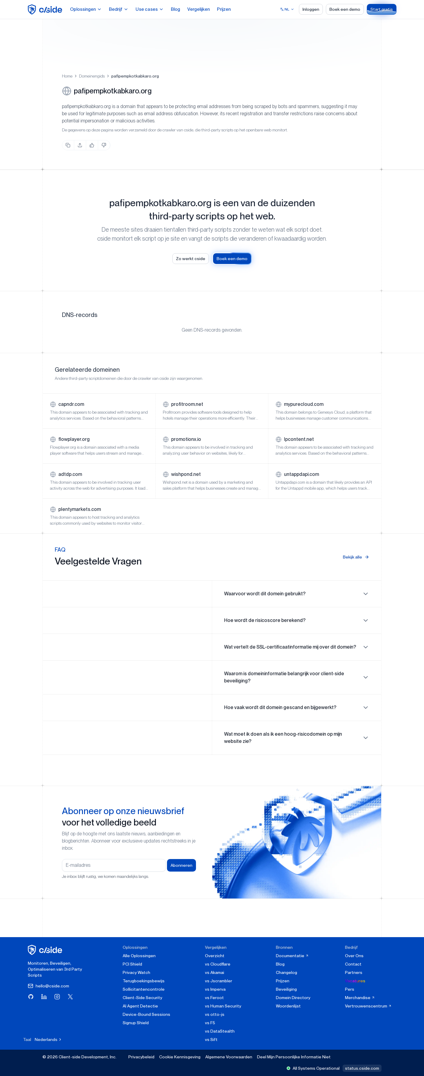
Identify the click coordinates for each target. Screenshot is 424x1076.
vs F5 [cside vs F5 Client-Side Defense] (210, 1022)
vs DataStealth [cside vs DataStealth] (220, 1031)
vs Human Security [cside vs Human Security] (223, 1006)
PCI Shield (132, 964)
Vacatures (355, 980)
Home (67, 76)
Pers (349, 989)
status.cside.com (362, 1068)
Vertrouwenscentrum (368, 1006)
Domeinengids (92, 76)
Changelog (286, 972)
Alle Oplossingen (139, 955)
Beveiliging (286, 989)
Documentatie (292, 955)
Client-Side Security (142, 997)
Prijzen (224, 9)
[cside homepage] (46, 949)
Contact (353, 964)
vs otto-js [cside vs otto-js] (214, 1014)
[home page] (46, 9)
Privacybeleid (141, 1056)
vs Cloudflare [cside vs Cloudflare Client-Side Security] (217, 964)
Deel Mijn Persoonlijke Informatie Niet (294, 1056)
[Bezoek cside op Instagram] (57, 997)
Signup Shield (136, 1022)
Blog (175, 9)
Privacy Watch (136, 972)
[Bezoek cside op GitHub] (31, 997)
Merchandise (360, 997)
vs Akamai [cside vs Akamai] (214, 972)
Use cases (150, 9)
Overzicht (214, 955)
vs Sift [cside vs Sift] (211, 1039)
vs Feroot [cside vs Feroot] (214, 997)
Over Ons (354, 955)
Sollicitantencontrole (144, 989)
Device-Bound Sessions (146, 1014)
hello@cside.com (48, 986)
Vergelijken (198, 9)
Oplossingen (86, 9)
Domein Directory (293, 997)
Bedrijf (118, 9)
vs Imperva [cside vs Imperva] (215, 989)
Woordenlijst (288, 1006)
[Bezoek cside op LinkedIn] (44, 997)
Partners (353, 972)
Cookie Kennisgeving (179, 1056)
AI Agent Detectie (140, 1006)
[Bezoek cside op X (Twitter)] (70, 997)
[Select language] (287, 9)
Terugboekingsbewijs (144, 980)
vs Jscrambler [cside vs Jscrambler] (218, 980)
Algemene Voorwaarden (228, 1056)
